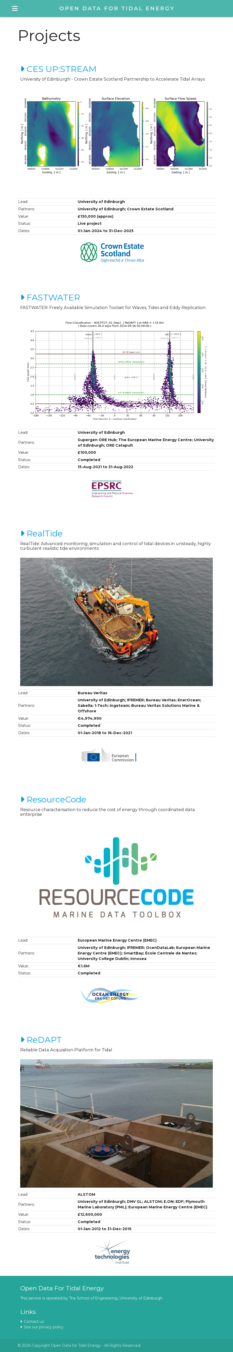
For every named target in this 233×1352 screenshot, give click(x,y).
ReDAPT (41, 1040)
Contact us (32, 1321)
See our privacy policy (41, 1327)
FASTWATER (50, 297)
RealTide (41, 533)
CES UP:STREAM (58, 69)
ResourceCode (53, 799)
